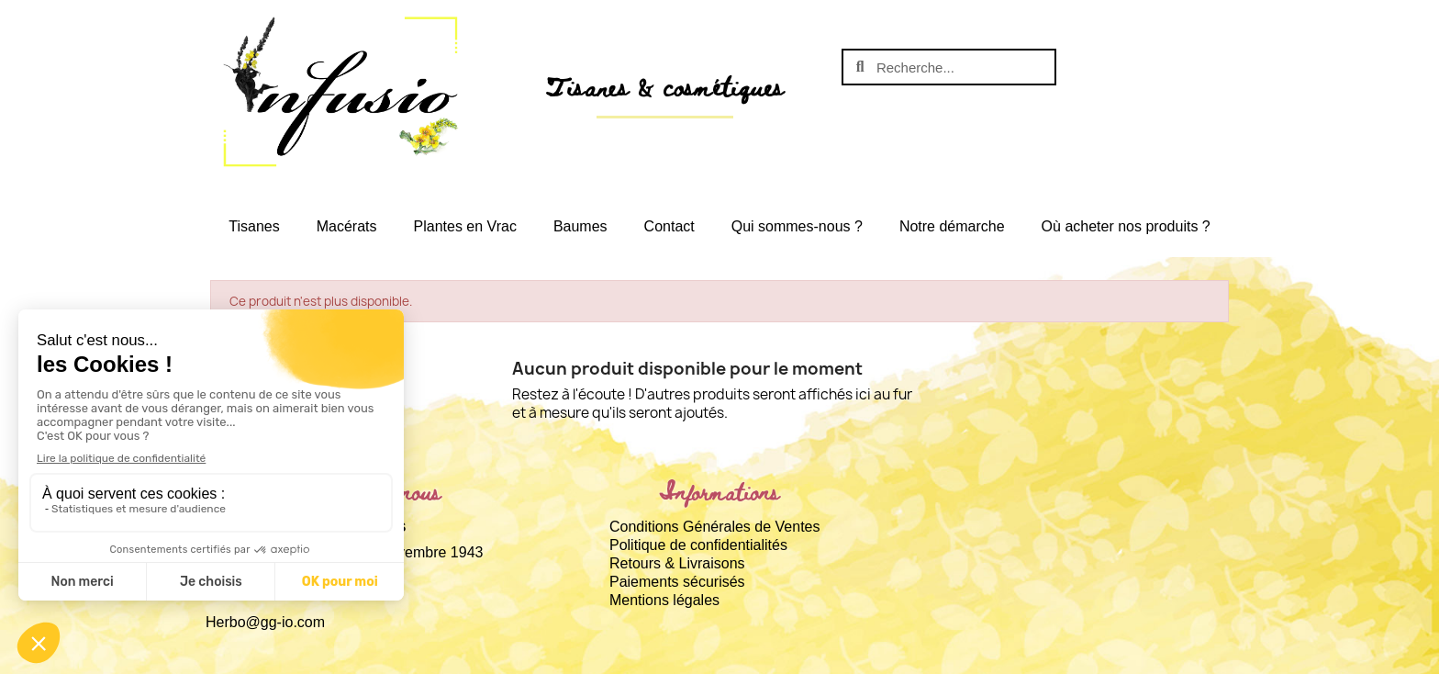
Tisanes (254, 226)
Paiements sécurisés (677, 582)
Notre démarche (952, 226)
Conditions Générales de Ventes (714, 526)
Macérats (347, 226)
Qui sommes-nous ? (797, 226)
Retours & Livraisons (677, 563)
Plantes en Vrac (465, 226)
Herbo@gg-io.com (265, 622)
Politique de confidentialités (698, 545)
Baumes (580, 226)
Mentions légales (664, 600)
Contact (669, 226)
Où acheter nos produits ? (1126, 226)
